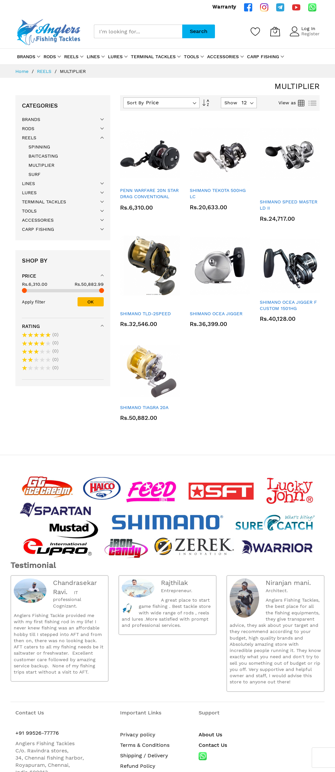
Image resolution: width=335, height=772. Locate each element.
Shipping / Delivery (144, 755)
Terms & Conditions (144, 745)
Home (22, 71)
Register (310, 33)
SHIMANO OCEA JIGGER (216, 313)
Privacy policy (137, 734)
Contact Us (213, 745)
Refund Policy (137, 766)
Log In (308, 28)
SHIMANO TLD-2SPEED (145, 313)
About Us (210, 734)
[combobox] (138, 31)
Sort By (135, 102)
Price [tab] (29, 276)
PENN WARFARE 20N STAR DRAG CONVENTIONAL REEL (149, 197)
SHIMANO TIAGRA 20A (144, 407)
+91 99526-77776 (37, 733)
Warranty (224, 7)
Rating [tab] (31, 326)
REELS (45, 71)
